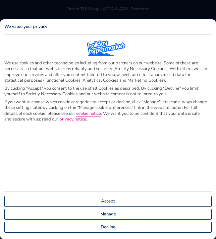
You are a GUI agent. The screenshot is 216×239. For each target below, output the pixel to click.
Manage (108, 214)
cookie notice (88, 114)
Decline (108, 227)
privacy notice (72, 119)
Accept (108, 201)
